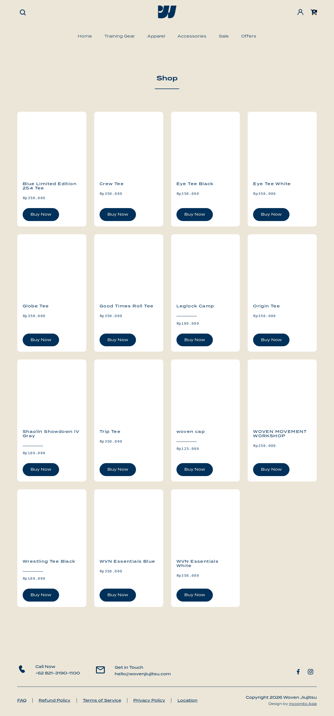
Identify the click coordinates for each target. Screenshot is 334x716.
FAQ (22, 700)
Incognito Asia (303, 704)
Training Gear (119, 36)
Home (85, 36)
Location (194, 700)
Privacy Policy (154, 700)
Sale (224, 36)
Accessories (192, 36)
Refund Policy (56, 700)
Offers (248, 36)
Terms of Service (105, 700)
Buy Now (40, 214)
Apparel (156, 36)
